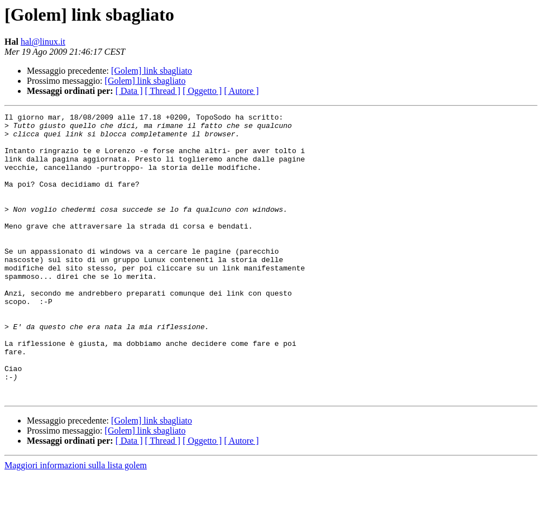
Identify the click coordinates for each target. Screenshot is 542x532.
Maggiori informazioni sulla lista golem (75, 522)
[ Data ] (129, 91)
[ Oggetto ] (202, 91)
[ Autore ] (241, 91)
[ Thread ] (163, 91)
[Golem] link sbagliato (151, 70)
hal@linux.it (43, 41)
